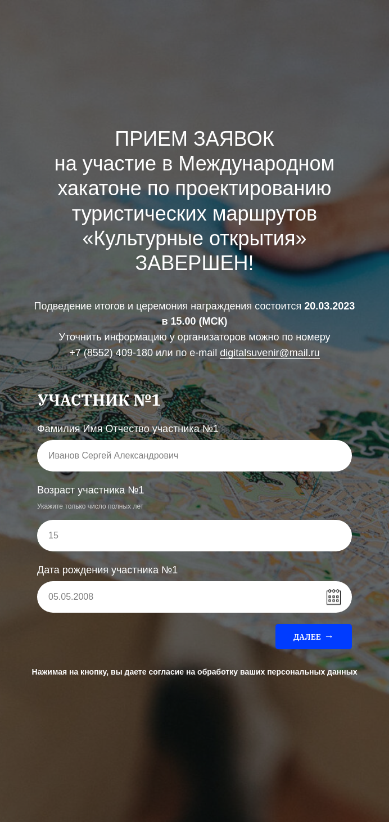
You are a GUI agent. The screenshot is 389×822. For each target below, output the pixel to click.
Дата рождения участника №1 (107, 570)
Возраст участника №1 (90, 490)
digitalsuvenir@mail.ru (269, 352)
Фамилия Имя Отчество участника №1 (128, 428)
